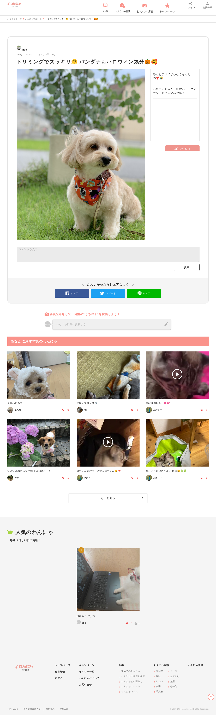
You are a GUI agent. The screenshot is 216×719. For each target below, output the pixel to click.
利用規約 (50, 713)
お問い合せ (85, 688)
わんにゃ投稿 (195, 668)
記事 (121, 668)
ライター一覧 (86, 675)
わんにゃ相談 (161, 668)
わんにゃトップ (14, 19)
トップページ (62, 668)
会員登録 (60, 675)
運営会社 (64, 713)
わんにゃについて (89, 681)
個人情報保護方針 (32, 713)
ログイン (60, 681)
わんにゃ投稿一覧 (33, 19)
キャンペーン (86, 668)
